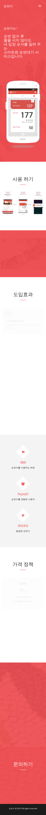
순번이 (8, 6)
